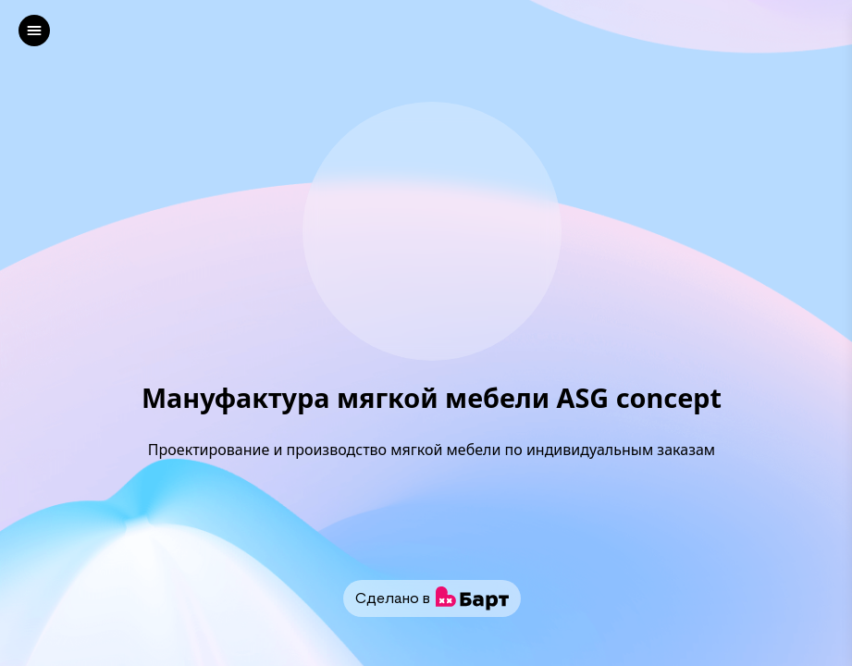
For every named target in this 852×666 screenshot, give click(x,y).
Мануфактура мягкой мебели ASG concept (432, 398)
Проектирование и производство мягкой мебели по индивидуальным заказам (431, 449)
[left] (34, 30)
